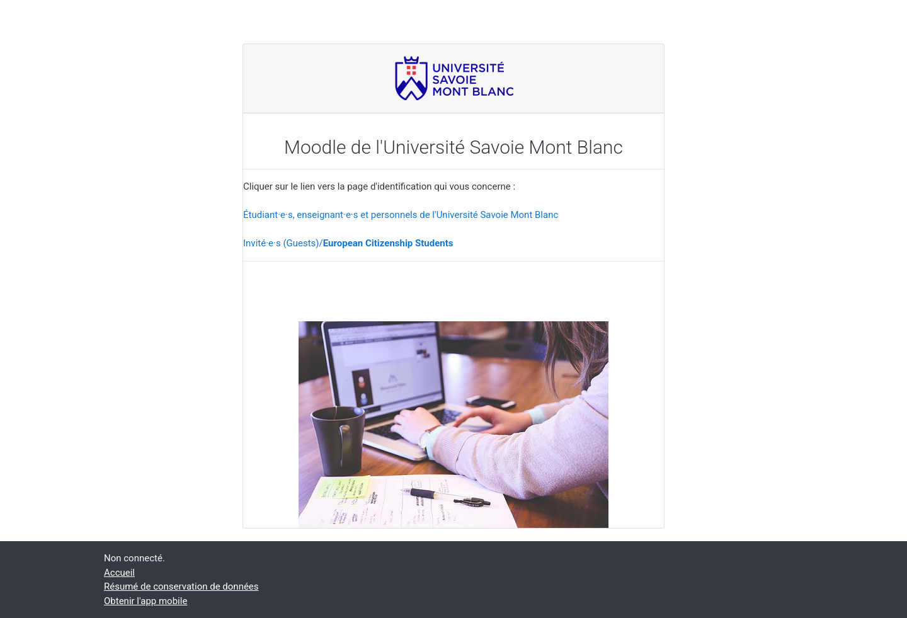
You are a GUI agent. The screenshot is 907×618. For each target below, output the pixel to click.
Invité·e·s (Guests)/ (348, 243)
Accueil (119, 572)
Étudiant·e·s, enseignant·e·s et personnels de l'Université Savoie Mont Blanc (400, 214)
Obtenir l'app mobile (145, 601)
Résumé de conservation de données (181, 586)
